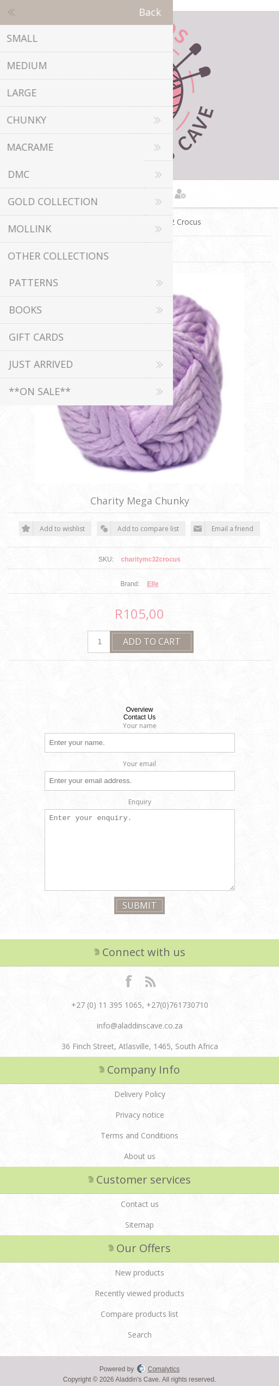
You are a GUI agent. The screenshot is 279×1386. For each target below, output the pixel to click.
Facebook (129, 980)
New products (139, 1272)
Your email (139, 763)
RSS (150, 980)
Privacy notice (139, 1115)
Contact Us (139, 717)
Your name (140, 725)
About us (140, 1156)
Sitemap (139, 1224)
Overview (139, 709)
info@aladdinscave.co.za (140, 1025)
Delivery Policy (139, 1094)
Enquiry (139, 801)
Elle (152, 584)
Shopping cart (153, 193)
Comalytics (158, 1369)
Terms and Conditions (139, 1135)
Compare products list (139, 1314)
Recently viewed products (139, 1293)
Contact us (140, 1204)
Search (140, 1334)
